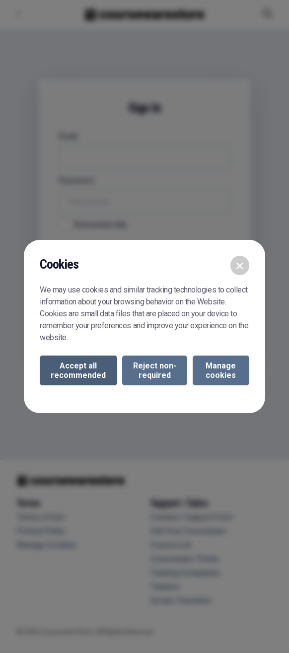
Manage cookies (221, 370)
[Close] (239, 265)
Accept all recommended (78, 370)
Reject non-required (154, 370)
